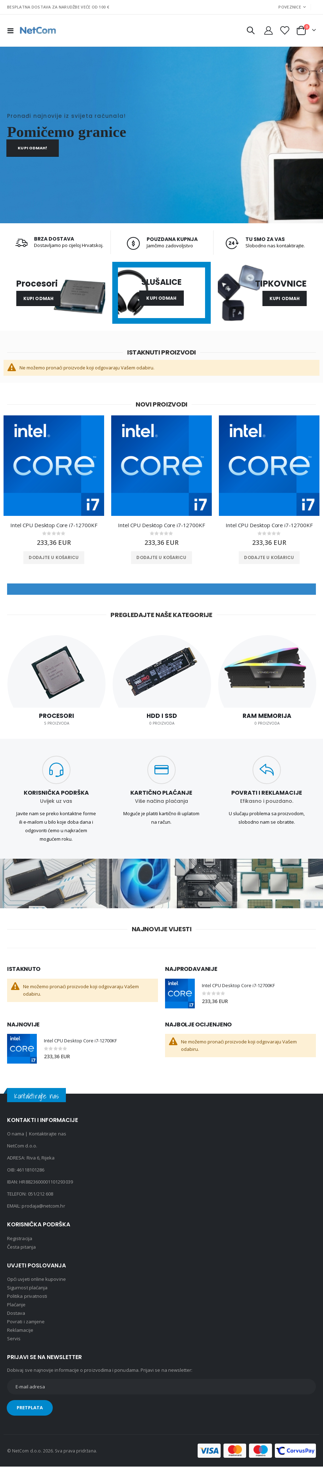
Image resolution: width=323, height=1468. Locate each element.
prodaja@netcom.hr (43, 1207)
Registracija (19, 1240)
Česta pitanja (21, 1248)
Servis (14, 1340)
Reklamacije (20, 1331)
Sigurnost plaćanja (27, 1289)
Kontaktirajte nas (47, 1135)
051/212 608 (40, 1195)
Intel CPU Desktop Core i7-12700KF (53, 526)
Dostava (16, 1314)
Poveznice (289, 7)
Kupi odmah (38, 298)
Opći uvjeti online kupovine (36, 1280)
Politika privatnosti (27, 1297)
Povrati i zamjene (26, 1323)
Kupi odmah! (32, 148)
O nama (15, 1135)
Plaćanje (16, 1306)
